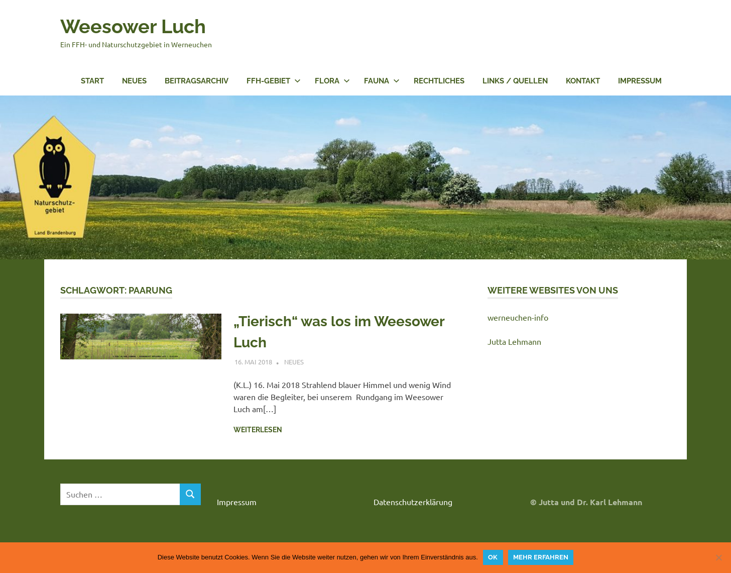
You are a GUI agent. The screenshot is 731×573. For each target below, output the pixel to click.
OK (493, 557)
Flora (332, 80)
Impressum (640, 80)
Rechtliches (439, 80)
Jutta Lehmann (514, 341)
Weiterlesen (257, 430)
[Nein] (718, 557)
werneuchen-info (518, 317)
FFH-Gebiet (274, 80)
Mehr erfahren (540, 557)
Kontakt (583, 80)
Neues (134, 80)
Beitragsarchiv (196, 80)
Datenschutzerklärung (413, 502)
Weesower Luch (133, 26)
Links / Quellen (515, 80)
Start (92, 80)
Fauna (382, 80)
